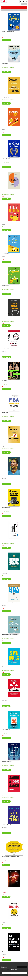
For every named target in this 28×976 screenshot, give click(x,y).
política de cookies (4, 967)
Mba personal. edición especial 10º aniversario (9, 602)
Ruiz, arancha (4, 795)
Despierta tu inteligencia (6, 221)
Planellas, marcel (4, 700)
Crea (2, 539)
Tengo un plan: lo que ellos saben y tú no (8, 317)
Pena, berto (3, 668)
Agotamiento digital (5, 63)
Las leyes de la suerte (5, 285)
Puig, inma (3, 922)
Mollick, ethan (4, 383)
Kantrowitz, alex (4, 732)
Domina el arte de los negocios (7, 126)
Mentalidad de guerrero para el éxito (8, 31)
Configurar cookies (14, 969)
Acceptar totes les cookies (14, 973)
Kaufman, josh (4, 605)
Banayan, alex (4, 954)
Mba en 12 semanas (5, 412)
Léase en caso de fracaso (6, 507)
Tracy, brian (3, 34)
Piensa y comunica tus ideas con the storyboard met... (11, 856)
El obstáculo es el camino (6, 158)
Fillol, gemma (4, 192)
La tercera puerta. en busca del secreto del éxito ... (10, 951)
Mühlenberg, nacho (4, 573)
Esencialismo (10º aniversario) (7, 348)
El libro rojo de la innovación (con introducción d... (10, 697)
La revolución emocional (6, 919)
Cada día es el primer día (6, 729)
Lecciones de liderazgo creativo (7, 761)
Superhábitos (4, 666)
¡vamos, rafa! (4, 475)
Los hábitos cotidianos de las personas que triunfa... (10, 824)
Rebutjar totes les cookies (14, 971)
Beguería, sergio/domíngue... (6, 319)
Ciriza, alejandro (4, 478)
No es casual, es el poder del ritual (7, 190)
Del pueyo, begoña (4, 827)
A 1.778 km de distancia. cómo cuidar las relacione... (10, 634)
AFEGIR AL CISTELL (6, 71)
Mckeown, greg (4, 351)
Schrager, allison (4, 890)
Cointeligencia (4, 380)
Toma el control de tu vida (6, 253)
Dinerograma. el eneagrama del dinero (8, 570)
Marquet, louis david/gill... (5, 97)
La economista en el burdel (6, 888)
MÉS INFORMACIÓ (6, 706)
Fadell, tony (3, 541)
